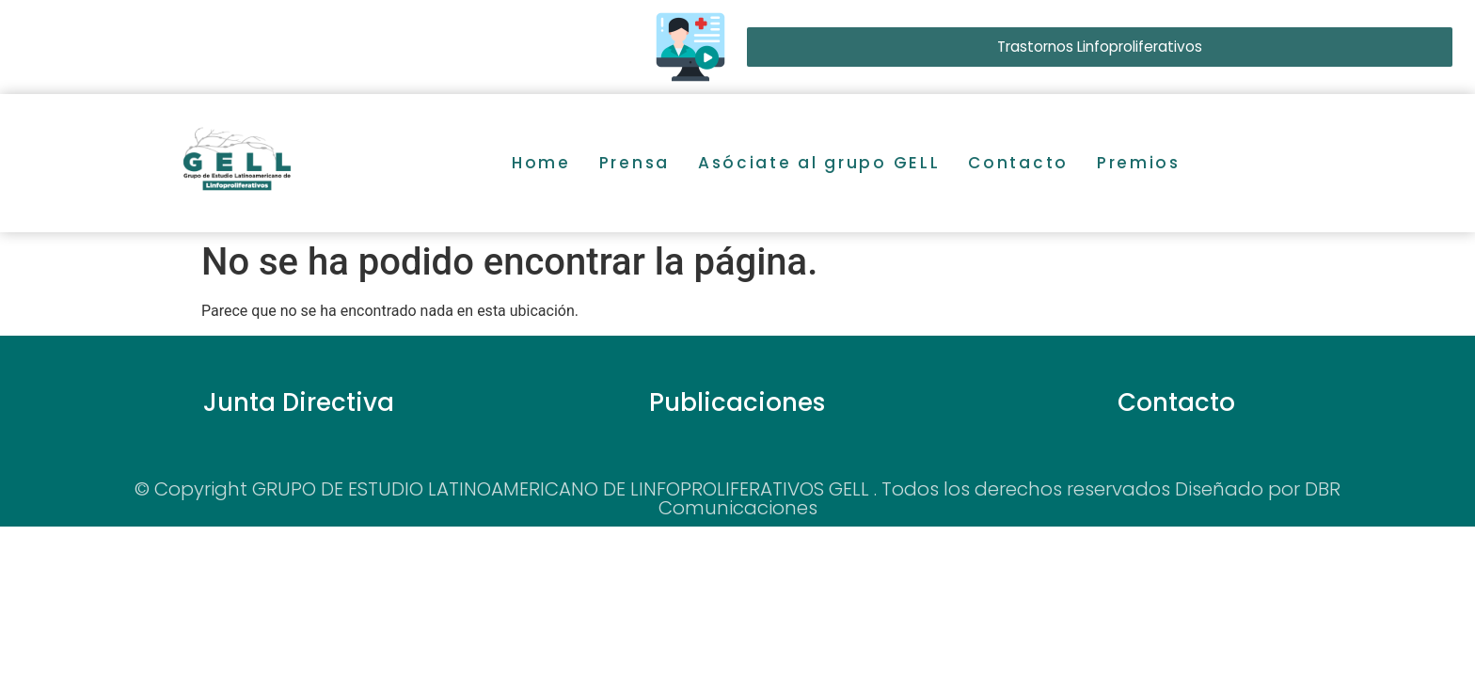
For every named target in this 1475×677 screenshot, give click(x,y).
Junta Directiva (298, 402)
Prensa (634, 162)
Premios (1139, 162)
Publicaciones (737, 402)
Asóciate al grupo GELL (819, 162)
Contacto (1018, 162)
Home (541, 162)
